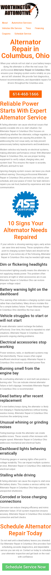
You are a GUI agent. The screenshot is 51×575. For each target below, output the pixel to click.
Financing (39, 28)
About (5, 23)
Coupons (6, 33)
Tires (28, 28)
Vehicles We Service (12, 28)
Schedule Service (23, 33)
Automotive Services (22, 23)
